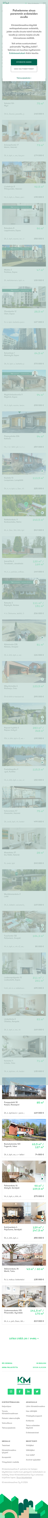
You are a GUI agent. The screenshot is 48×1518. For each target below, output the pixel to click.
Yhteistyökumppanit (34, 1416)
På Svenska (7, 1363)
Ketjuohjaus (6, 1406)
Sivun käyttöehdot (24, 1477)
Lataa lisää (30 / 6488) (23, 1338)
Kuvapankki (6, 1457)
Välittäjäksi (30, 1450)
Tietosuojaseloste (8, 1428)
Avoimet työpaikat (33, 1460)
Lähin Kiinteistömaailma (35, 1406)
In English (41, 1363)
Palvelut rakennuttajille (11, 1418)
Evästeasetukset (32, 1433)
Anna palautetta (10, 1367)
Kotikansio (30, 1421)
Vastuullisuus (7, 1423)
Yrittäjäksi (30, 1445)
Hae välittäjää (31, 1411)
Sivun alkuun (39, 1367)
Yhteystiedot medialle (10, 1462)
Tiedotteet (6, 1445)
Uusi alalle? (30, 1455)
